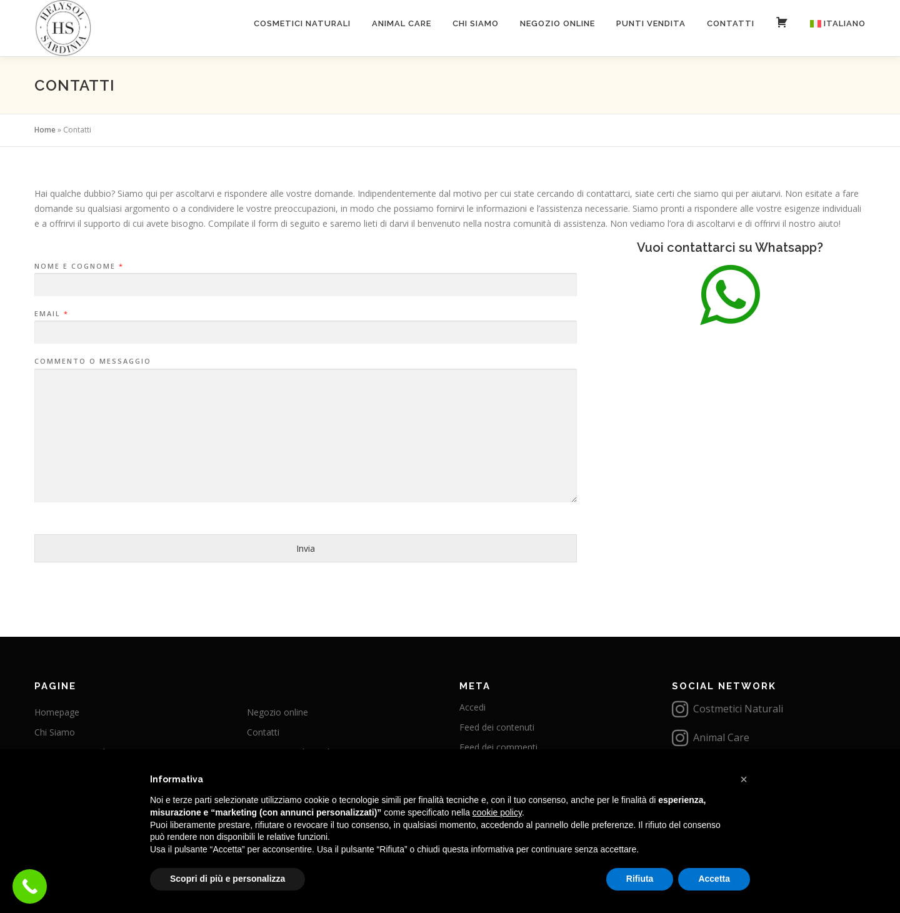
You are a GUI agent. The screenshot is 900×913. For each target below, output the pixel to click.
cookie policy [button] (497, 812)
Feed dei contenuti (496, 727)
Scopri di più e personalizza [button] (227, 879)
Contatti (730, 23)
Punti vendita (651, 23)
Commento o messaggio (92, 361)
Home (45, 129)
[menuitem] (832, 23)
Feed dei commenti (498, 747)
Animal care (401, 23)
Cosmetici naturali (302, 23)
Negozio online (557, 23)
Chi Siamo (475, 23)
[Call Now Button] (29, 886)
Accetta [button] (714, 879)
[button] (744, 779)
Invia (305, 548)
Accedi (472, 707)
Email (51, 313)
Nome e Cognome (78, 266)
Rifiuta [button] (640, 879)
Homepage (56, 712)
